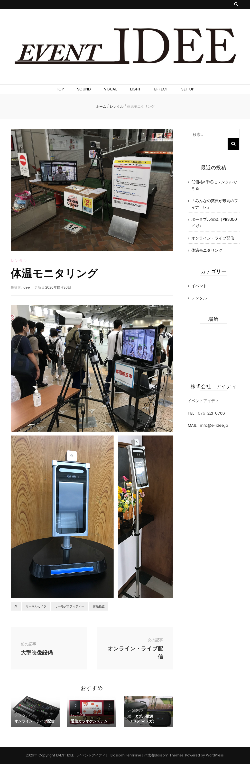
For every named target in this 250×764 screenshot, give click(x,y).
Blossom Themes (169, 755)
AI (15, 606)
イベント (199, 286)
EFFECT (161, 89)
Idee (26, 287)
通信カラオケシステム (89, 721)
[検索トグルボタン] (236, 4)
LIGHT (135, 89)
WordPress (215, 755)
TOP (60, 89)
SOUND (84, 89)
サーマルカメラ (36, 606)
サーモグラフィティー (69, 606)
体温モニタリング (206, 250)
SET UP (187, 89)
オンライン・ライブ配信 (34, 721)
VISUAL (110, 89)
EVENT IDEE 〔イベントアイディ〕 (82, 755)
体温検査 (99, 606)
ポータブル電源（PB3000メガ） (141, 718)
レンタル (19, 260)
